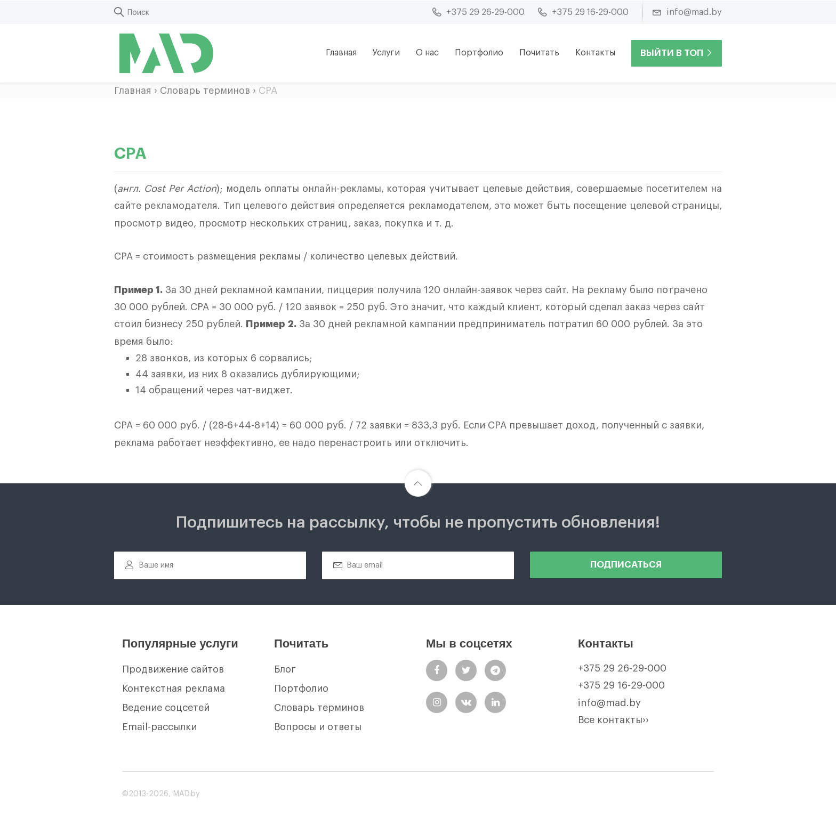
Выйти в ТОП (676, 53)
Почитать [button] (539, 52)
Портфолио (479, 52)
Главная (341, 52)
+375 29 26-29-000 (622, 668)
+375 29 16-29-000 (621, 685)
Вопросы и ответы (317, 727)
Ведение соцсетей (166, 707)
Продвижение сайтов (173, 669)
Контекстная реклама (173, 688)
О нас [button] (427, 52)
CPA (268, 90)
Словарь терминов (205, 90)
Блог (285, 669)
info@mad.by (609, 703)
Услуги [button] (386, 52)
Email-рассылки (159, 727)
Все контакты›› (613, 720)
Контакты (595, 52)
